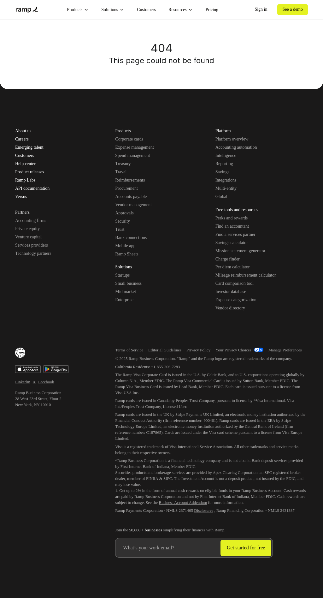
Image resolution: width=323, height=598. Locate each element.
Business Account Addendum (183, 502)
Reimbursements (130, 180)
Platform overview (232, 139)
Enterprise (124, 299)
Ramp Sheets (126, 254)
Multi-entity (226, 188)
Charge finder (227, 259)
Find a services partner (235, 234)
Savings (222, 172)
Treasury (123, 163)
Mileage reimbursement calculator (245, 275)
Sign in (261, 9)
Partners (22, 213)
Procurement (126, 188)
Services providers (31, 245)
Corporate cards (129, 139)
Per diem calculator (232, 267)
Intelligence (225, 155)
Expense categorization (235, 299)
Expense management (134, 147)
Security (122, 221)
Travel (120, 172)
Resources (180, 9)
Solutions (112, 9)
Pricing (212, 9)
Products (78, 9)
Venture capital (28, 237)
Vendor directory (230, 308)
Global (221, 196)
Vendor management (133, 204)
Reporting (224, 163)
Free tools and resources (236, 210)
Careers (22, 139)
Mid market (125, 291)
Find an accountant (232, 226)
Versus (21, 196)
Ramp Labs (25, 180)
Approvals (124, 213)
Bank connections (131, 237)
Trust (119, 229)
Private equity (27, 228)
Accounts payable (131, 196)
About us (23, 131)
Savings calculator (231, 242)
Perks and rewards (231, 218)
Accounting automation (236, 147)
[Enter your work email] (167, 547)
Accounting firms (30, 220)
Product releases (29, 172)
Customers (146, 9)
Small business (128, 283)
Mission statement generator (240, 250)
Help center (25, 163)
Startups (122, 275)
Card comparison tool (234, 283)
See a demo (292, 9)
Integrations (226, 180)
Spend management (132, 155)
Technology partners (33, 253)
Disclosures (203, 510)
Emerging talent (29, 147)
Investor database (230, 291)
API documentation (32, 188)
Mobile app (125, 245)
